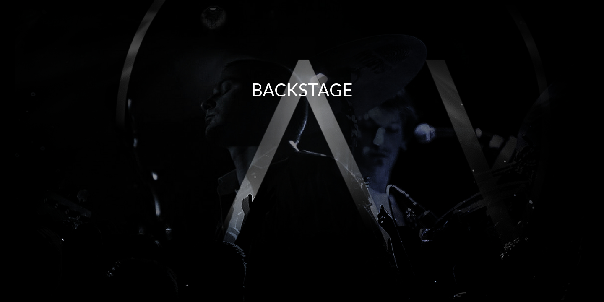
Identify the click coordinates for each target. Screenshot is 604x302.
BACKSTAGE (302, 89)
